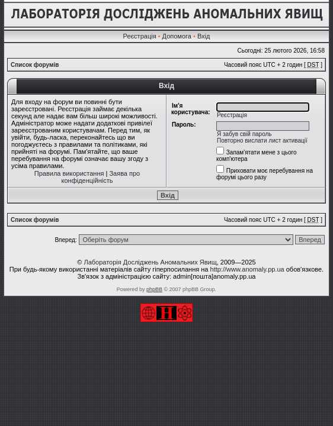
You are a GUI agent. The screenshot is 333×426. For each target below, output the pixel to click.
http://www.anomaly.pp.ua (247, 269)
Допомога (176, 36)
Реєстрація (139, 36)
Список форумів (35, 65)
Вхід (203, 36)
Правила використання (69, 173)
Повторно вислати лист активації (262, 140)
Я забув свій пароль (244, 134)
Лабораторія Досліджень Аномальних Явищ (150, 262)
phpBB (154, 289)
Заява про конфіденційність (101, 177)
